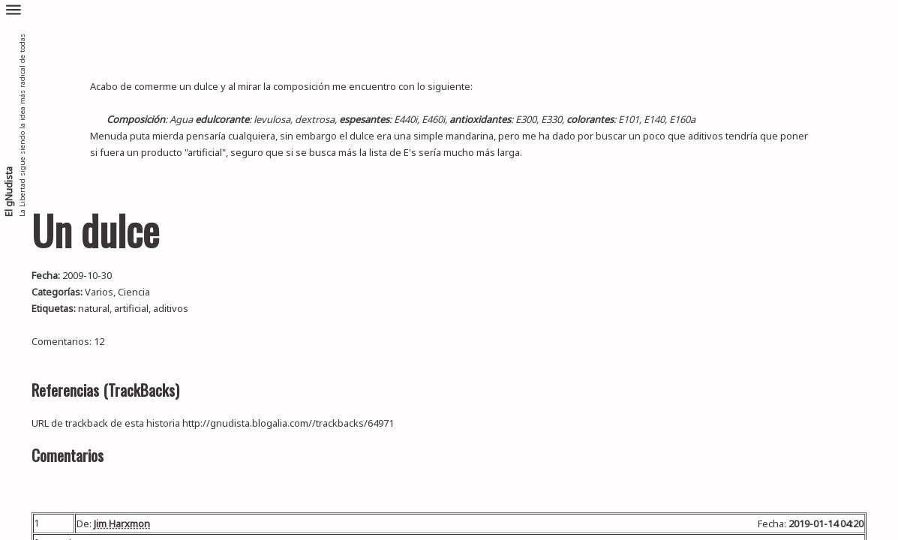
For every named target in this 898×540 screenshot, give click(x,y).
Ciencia (134, 291)
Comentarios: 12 (68, 341)
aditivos (170, 308)
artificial (131, 308)
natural (94, 308)
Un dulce (95, 230)
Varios (99, 291)
